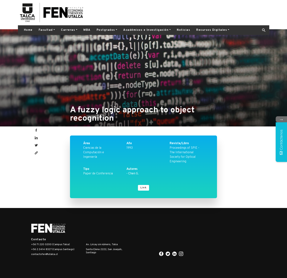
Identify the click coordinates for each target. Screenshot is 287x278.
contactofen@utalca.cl (44, 254)
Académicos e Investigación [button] (146, 30)
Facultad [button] (46, 30)
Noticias (183, 30)
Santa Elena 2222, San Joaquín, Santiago (104, 251)
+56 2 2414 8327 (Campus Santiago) (52, 249)
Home (28, 30)
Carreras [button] (68, 30)
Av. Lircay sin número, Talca (102, 244)
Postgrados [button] (106, 30)
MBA (87, 30)
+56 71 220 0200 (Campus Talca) (50, 244)
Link (143, 187)
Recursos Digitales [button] (211, 30)
